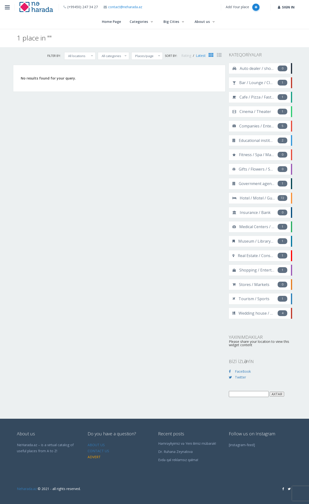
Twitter (237, 377)
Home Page (111, 21)
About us (202, 21)
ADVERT (94, 457)
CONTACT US (98, 451)
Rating (186, 55)
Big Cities (171, 21)
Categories (139, 21)
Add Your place (243, 7)
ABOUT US (96, 445)
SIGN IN (286, 7)
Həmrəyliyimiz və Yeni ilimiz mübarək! (187, 443)
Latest (201, 55)
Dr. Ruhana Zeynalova (175, 451)
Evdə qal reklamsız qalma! (178, 460)
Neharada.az (27, 488)
